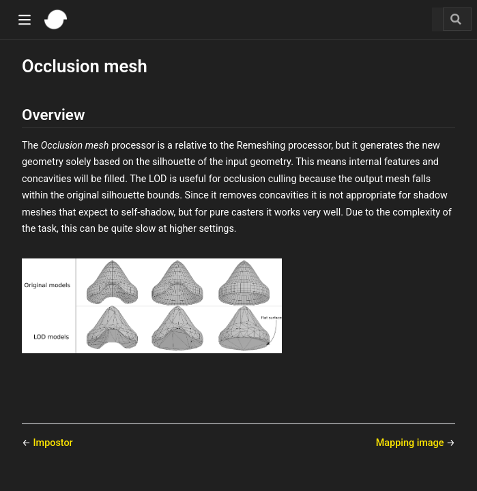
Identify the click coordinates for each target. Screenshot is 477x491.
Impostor (53, 443)
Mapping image (411, 443)
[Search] (457, 19)
